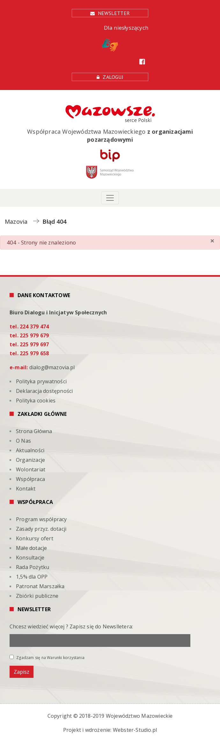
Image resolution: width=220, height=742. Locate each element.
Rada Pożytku (32, 567)
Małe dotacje (31, 547)
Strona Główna (34, 431)
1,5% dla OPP (32, 576)
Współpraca (30, 479)
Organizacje (30, 459)
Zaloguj (113, 77)
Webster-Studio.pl (135, 729)
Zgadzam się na (47, 657)
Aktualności (30, 450)
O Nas (23, 440)
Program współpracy (41, 519)
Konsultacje (30, 557)
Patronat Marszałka (40, 586)
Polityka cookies (35, 400)
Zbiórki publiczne (37, 595)
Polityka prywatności (41, 381)
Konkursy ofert (34, 538)
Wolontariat (30, 469)
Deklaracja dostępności (44, 390)
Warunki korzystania (65, 657)
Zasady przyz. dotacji (41, 528)
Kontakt (25, 488)
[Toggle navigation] (110, 197)
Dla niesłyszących (125, 38)
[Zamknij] (212, 240)
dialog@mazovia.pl (52, 367)
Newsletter (114, 13)
